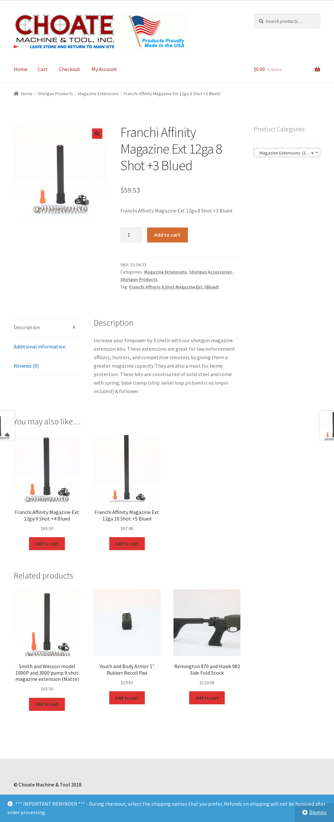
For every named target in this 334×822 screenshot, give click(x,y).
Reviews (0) (26, 365)
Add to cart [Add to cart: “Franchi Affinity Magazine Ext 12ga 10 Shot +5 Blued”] (126, 544)
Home (20, 69)
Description (27, 327)
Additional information (40, 346)
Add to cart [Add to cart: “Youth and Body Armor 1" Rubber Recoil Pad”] (126, 698)
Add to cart (167, 234)
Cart (43, 69)
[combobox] (287, 152)
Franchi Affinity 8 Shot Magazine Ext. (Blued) (174, 287)
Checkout (69, 69)
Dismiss (317, 812)
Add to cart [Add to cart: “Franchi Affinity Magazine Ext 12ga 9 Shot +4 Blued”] (47, 544)
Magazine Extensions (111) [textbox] (285, 152)
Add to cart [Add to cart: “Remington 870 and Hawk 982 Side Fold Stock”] (207, 698)
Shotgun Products (55, 93)
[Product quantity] (131, 235)
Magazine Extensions (98, 93)
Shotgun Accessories (210, 272)
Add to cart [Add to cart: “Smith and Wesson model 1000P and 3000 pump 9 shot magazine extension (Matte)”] (47, 704)
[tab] (47, 327)
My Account (104, 69)
